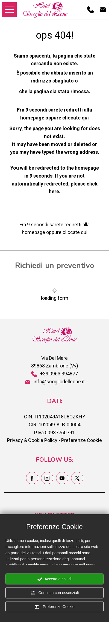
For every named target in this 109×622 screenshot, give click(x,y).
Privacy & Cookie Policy (32, 440)
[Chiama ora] (90, 9)
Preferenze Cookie (55, 606)
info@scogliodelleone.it (55, 381)
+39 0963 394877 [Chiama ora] (54, 373)
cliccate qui (75, 118)
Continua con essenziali (54, 592)
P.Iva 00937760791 (54, 432)
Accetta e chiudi (54, 579)
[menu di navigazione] (9, 9)
